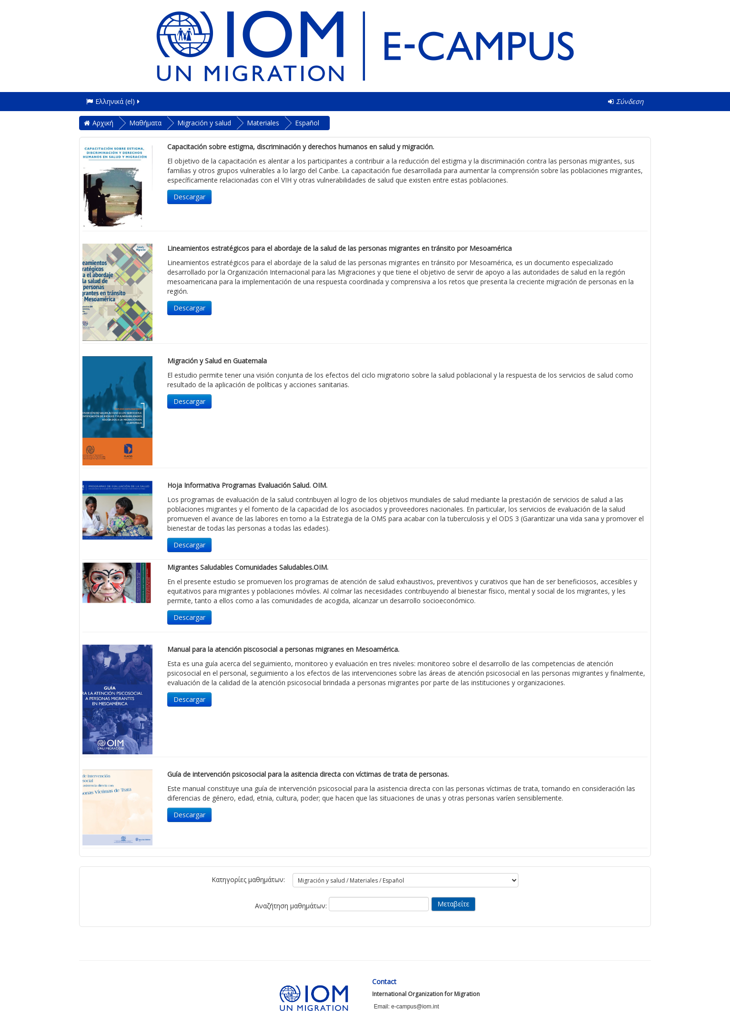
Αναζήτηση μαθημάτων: (292, 905)
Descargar (189, 196)
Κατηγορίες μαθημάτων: (248, 879)
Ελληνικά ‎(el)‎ (113, 101)
